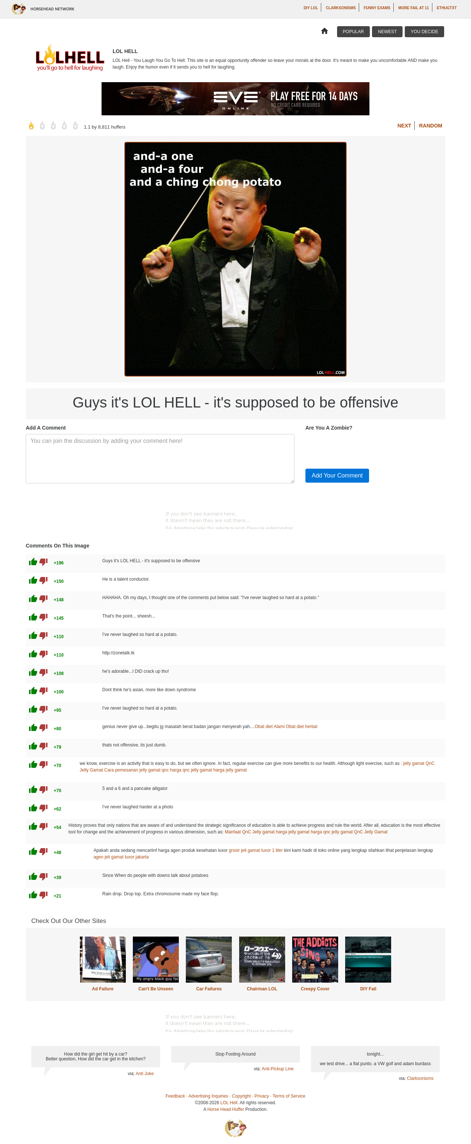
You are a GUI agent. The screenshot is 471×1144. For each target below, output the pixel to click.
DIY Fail (368, 988)
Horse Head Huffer (225, 1109)
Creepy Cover (315, 988)
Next (404, 126)
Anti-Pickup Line (278, 1068)
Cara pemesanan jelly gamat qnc (136, 770)
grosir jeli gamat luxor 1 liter (256, 850)
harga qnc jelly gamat (191, 770)
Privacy (262, 1096)
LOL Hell (228, 1102)
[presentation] (361, 448)
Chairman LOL (262, 988)
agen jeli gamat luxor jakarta (121, 857)
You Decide (424, 31)
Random (430, 126)
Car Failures (209, 988)
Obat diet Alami (269, 726)
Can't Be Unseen (155, 988)
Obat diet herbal (301, 726)
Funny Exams (377, 8)
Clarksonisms (341, 8)
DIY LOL (311, 8)
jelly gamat (413, 763)
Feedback (175, 1096)
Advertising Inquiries (208, 1096)
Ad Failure (103, 988)
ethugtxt (447, 8)
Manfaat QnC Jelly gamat (250, 832)
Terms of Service (289, 1096)
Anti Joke (145, 1073)
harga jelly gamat (230, 770)
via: (131, 1073)
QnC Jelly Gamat (370, 832)
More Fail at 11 (413, 8)
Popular (353, 31)
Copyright (241, 1096)
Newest (387, 31)
